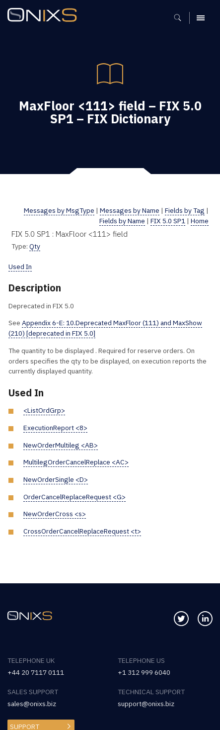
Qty (34, 246)
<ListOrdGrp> (44, 410)
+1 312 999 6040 (144, 672)
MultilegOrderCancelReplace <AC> (76, 461)
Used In (20, 266)
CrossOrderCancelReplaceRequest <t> (82, 531)
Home (200, 220)
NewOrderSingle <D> (55, 479)
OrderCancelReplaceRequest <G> (74, 496)
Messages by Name (129, 210)
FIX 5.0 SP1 (167, 220)
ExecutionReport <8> (55, 427)
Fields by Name (122, 220)
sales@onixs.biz (31, 703)
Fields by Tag (185, 210)
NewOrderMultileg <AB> (60, 445)
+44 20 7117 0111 (35, 672)
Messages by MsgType (59, 210)
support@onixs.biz (146, 703)
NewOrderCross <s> (54, 513)
